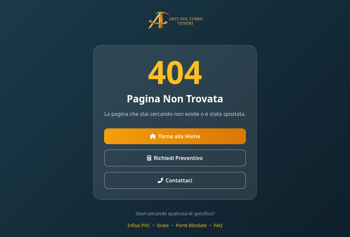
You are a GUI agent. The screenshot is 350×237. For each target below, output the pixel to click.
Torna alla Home (175, 136)
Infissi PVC (138, 225)
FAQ (218, 225)
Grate (163, 225)
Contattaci (175, 180)
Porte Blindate (191, 225)
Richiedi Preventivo (175, 158)
